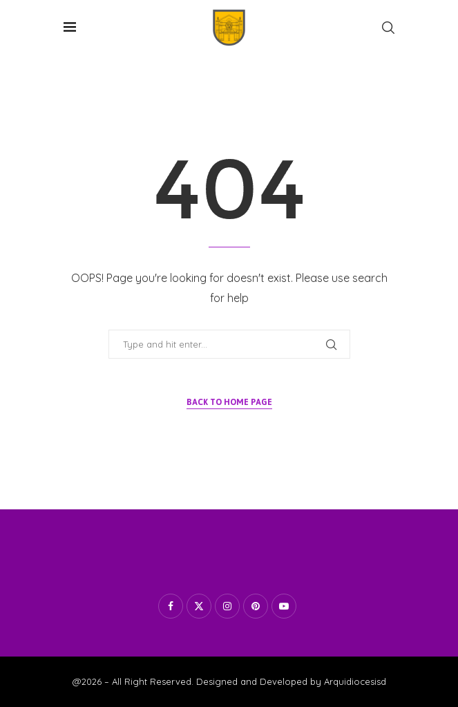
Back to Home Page (229, 402)
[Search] (388, 28)
